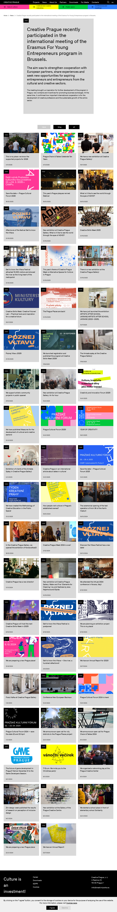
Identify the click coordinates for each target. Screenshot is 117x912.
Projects (36, 2)
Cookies (36, 887)
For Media (85, 2)
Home (5, 15)
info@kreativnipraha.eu (100, 887)
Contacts (95, 2)
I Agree (52, 908)
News (44, 2)
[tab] (43, 127)
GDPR (35, 884)
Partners (63, 2)
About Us (53, 2)
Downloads (73, 2)
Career (35, 877)
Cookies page (71, 903)
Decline (65, 908)
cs (112, 2)
